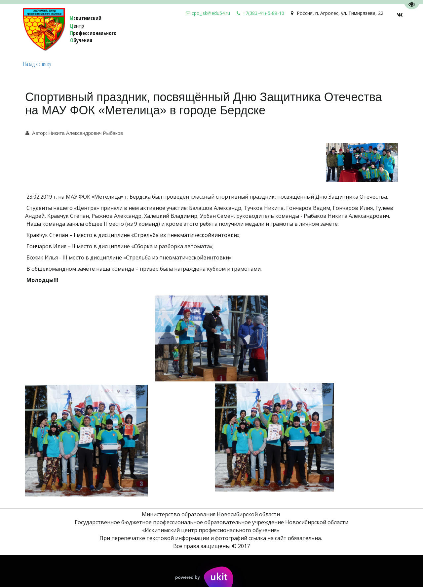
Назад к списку (37, 64)
